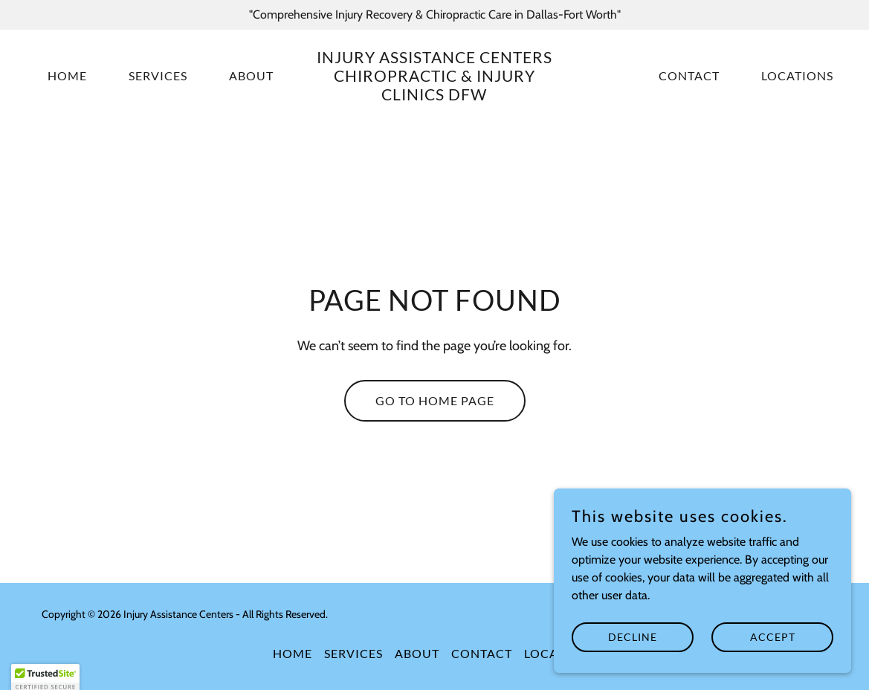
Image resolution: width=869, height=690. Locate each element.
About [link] (251, 75)
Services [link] (158, 75)
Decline (632, 667)
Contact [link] (689, 75)
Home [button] (292, 653)
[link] (435, 96)
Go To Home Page (434, 400)
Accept (772, 667)
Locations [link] (797, 75)
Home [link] (67, 75)
